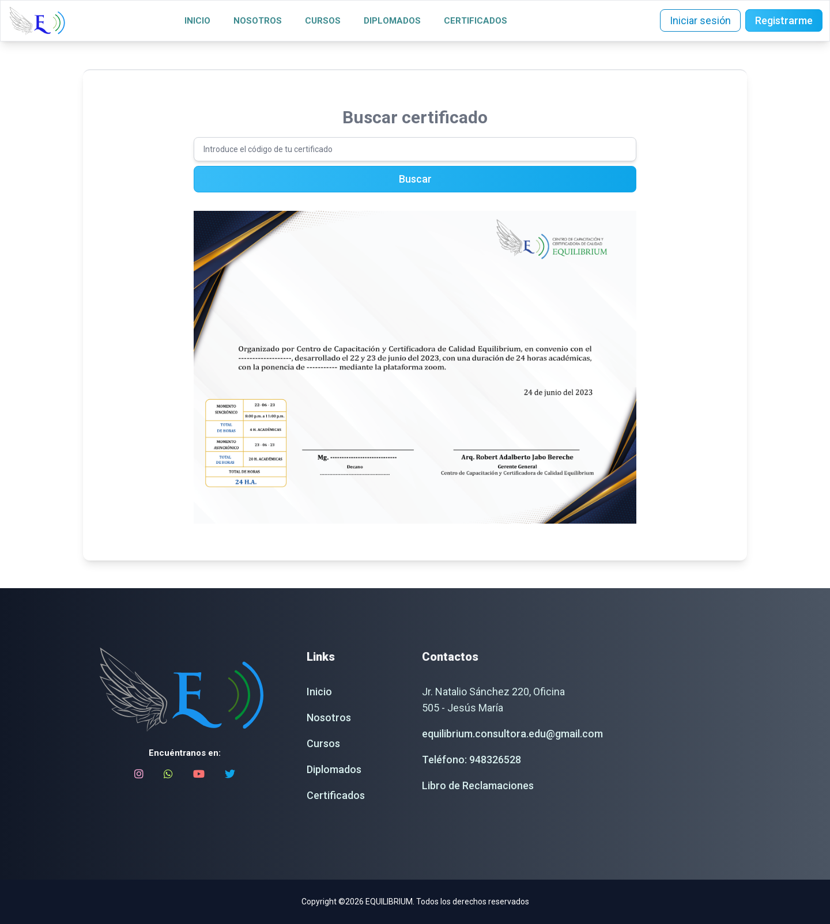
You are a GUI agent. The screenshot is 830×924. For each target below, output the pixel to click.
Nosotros (257, 21)
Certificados (475, 21)
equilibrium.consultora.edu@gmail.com (512, 734)
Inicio (197, 21)
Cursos (323, 21)
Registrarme (784, 20)
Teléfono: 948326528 (471, 759)
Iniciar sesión (700, 20)
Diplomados (392, 21)
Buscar (415, 179)
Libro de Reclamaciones (478, 785)
